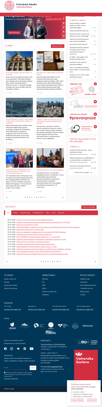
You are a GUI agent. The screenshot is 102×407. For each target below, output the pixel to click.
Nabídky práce (85, 294)
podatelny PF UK (56, 382)
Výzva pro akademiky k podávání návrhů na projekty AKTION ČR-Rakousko (41, 247)
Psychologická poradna (88, 300)
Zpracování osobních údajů (11, 393)
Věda (76, 15)
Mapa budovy (84, 307)
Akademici (45, 310)
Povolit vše (92, 400)
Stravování (83, 297)
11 (44, 213)
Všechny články (57, 62)
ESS (43, 297)
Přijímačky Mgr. (25, 228)
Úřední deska (77, 9)
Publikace (76, 3)
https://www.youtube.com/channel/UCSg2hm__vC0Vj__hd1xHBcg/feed (31, 363)
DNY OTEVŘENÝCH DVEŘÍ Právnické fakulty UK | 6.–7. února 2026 (38, 252)
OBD (43, 300)
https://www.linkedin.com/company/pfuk (25, 363)
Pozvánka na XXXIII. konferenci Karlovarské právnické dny (35, 259)
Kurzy (61, 15)
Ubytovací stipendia (10, 303)
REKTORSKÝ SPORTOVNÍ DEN (78, 60)
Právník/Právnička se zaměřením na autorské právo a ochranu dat (82, 175)
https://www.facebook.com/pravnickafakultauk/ (5, 363)
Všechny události (89, 23)
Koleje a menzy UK (10, 294)
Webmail (45, 294)
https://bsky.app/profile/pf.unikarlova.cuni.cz (18, 363)
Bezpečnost (94, 9)
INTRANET (68, 9)
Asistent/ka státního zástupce (80, 182)
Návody (6, 297)
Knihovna (84, 3)
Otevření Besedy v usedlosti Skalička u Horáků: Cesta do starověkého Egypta (78, 41)
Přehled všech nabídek (81, 188)
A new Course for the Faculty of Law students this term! (34, 235)
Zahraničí (92, 15)
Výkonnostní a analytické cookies (83, 394)
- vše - (8, 228)
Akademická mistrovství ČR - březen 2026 (30, 245)
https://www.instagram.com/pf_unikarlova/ (11, 363)
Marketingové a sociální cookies (82, 396)
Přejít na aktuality (89, 222)
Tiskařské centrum (86, 303)
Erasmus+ (86, 9)
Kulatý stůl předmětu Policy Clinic (79, 46)
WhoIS (44, 303)
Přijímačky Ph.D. (38, 228)
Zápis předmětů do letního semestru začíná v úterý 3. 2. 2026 (36, 262)
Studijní (15, 228)
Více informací (14, 49)
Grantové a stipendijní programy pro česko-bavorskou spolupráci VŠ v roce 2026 (43, 237)
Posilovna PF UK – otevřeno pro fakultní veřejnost (33, 257)
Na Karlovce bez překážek (77, 32)
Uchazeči (26, 15)
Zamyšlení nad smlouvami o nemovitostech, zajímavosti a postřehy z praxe (41, 254)
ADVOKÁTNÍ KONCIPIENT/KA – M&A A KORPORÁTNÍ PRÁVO (81, 167)
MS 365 (51, 9)
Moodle (58, 9)
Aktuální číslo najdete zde (12, 325)
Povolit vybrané (77, 400)
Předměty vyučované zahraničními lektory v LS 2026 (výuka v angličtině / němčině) (43, 264)
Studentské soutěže (10, 300)
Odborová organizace (49, 307)
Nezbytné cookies (78, 392)
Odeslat (33, 383)
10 (41, 213)
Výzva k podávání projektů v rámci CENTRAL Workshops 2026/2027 (38, 267)
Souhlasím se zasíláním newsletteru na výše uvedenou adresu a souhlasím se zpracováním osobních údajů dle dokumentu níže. (18, 389)
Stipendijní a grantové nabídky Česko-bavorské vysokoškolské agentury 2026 (42, 269)
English (96, 6)
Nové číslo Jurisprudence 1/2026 (27, 240)
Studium (44, 15)
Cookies (83, 310)
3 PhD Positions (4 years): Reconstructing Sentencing (33, 249)
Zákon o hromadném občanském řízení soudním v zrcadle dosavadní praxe (80, 86)
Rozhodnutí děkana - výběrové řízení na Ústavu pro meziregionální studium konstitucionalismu (48, 242)
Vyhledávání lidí (93, 3)
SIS (63, 9)
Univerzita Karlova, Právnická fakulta (53, 359)
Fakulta (8, 15)
